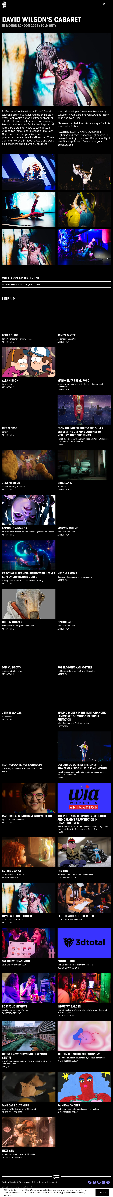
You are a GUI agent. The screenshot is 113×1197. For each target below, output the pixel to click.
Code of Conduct (10, 1182)
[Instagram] (89, 1182)
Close (102, 1192)
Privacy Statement (48, 1182)
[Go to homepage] (56, 1177)
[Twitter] (108, 1182)
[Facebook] (94, 1182)
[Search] (103, 4)
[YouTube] (99, 1182)
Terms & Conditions (28, 1182)
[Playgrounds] (5, 3)
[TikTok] (103, 1182)
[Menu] (108, 4)
